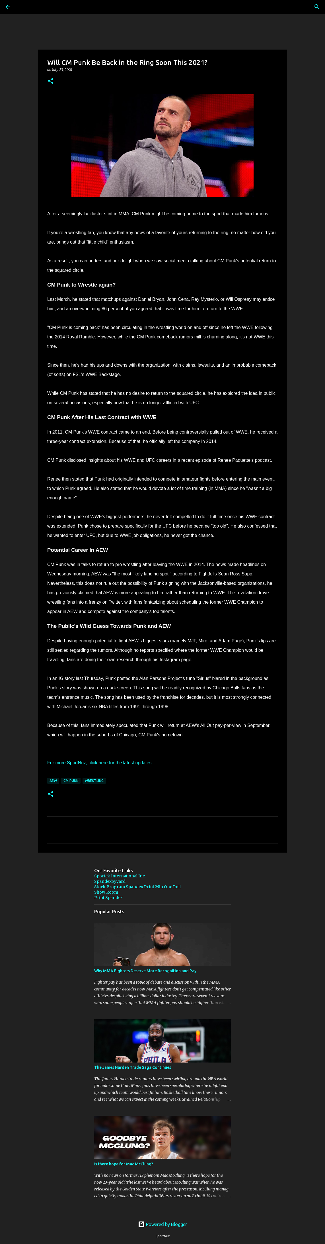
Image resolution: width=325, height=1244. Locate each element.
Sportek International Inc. (120, 876)
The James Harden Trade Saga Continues (132, 1067)
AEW (53, 781)
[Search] (23, 7)
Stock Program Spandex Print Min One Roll (137, 886)
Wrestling (94, 781)
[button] (50, 81)
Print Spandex (108, 897)
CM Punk (70, 781)
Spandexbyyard (110, 881)
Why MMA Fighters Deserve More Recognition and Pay (145, 971)
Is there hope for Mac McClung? (123, 1164)
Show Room (106, 892)
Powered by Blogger (162, 1224)
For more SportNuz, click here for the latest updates (99, 762)
